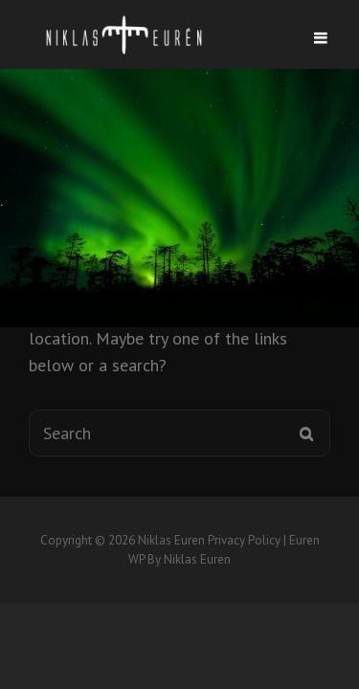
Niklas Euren (171, 540)
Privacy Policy (244, 540)
